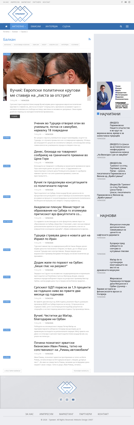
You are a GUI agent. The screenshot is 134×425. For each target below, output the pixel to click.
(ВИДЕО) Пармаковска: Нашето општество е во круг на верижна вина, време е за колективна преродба (113, 129)
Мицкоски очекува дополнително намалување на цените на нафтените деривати (113, 229)
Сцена (66, 26)
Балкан (7, 54)
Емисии (36, 26)
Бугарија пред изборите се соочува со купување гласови (119, 247)
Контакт (46, 2)
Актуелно (18, 26)
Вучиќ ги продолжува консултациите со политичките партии (60, 184)
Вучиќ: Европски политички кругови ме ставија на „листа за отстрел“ (45, 93)
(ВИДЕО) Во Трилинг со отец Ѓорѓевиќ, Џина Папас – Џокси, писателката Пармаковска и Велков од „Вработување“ (112, 170)
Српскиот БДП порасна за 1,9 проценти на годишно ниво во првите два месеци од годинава (62, 290)
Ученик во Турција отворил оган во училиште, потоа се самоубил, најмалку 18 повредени (59, 126)
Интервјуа (52, 26)
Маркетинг (26, 2)
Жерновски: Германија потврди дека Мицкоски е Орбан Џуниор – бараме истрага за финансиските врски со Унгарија (113, 286)
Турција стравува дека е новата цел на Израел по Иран (62, 237)
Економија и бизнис (22, 45)
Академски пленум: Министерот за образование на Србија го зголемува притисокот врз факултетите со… (60, 210)
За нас (6, 2)
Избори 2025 (53, 45)
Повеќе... (14, 116)
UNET (90, 419)
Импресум (15, 2)
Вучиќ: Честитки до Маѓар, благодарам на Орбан (53, 317)
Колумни (74, 45)
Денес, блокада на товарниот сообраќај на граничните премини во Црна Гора (61, 154)
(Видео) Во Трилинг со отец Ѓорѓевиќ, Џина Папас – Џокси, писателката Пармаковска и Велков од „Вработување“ (113, 191)
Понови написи (81, 371)
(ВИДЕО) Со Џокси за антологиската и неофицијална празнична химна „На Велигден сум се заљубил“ (113, 149)
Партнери (37, 2)
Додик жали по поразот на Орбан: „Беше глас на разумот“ (58, 264)
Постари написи (12, 371)
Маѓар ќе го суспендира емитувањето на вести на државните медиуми (112, 264)
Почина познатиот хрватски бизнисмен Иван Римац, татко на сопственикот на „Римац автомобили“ (61, 346)
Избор (44, 45)
